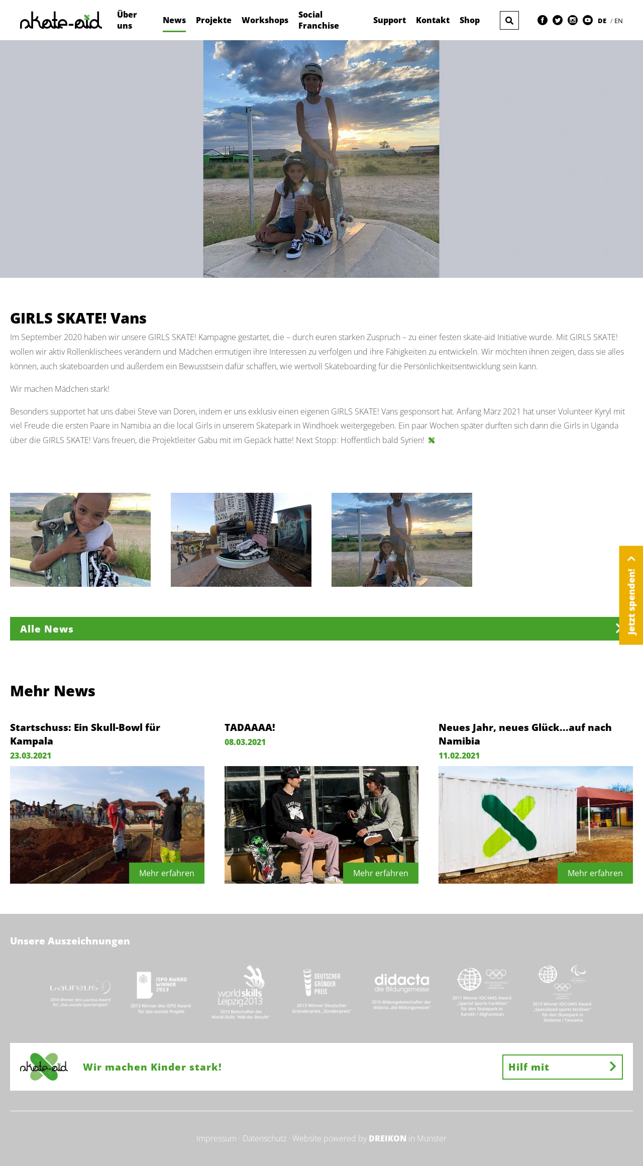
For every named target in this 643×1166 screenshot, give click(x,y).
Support (389, 20)
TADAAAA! (250, 727)
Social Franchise (318, 20)
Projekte (214, 20)
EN (618, 20)
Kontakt (433, 20)
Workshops (265, 20)
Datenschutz (264, 1138)
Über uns (127, 20)
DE (603, 20)
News (174, 20)
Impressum (216, 1138)
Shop (470, 20)
